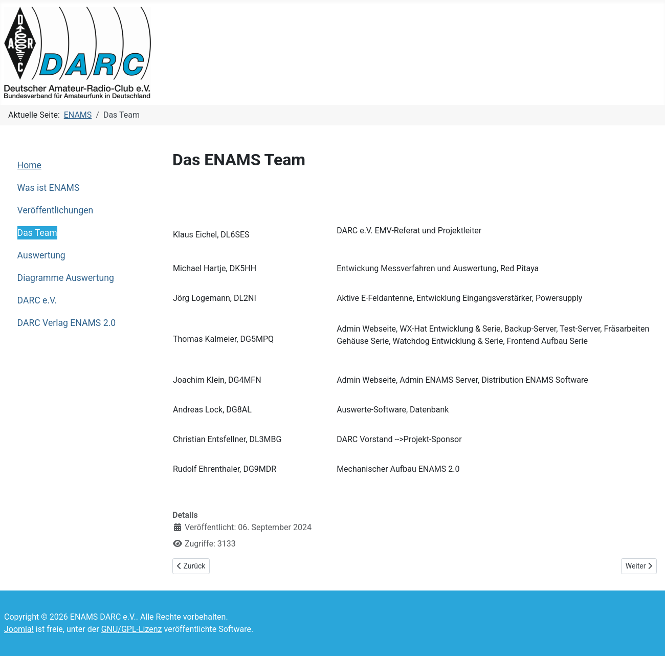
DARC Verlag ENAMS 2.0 (66, 323)
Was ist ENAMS (48, 188)
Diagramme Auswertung (65, 278)
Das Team (37, 233)
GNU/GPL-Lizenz (131, 629)
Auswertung (41, 255)
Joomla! (19, 629)
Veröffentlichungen (55, 210)
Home (29, 165)
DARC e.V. (37, 300)
